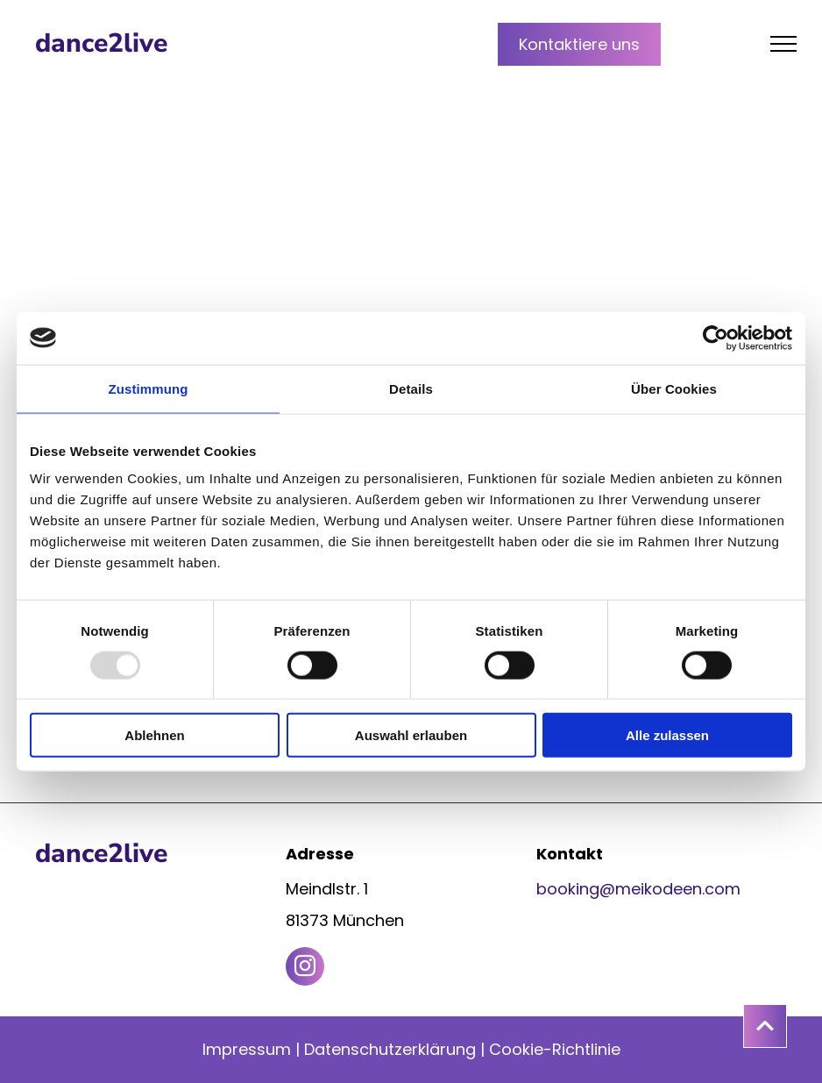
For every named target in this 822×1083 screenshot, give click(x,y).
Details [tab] (411, 388)
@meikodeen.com (670, 889)
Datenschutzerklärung (390, 1049)
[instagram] (305, 968)
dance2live (101, 43)
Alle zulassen (667, 735)
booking (567, 889)
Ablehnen (154, 735)
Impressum (246, 1049)
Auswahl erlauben (411, 735)
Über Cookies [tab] (674, 388)
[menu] (783, 44)
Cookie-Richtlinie (554, 1049)
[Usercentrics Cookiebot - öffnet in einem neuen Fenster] (715, 337)
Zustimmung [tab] (148, 388)
